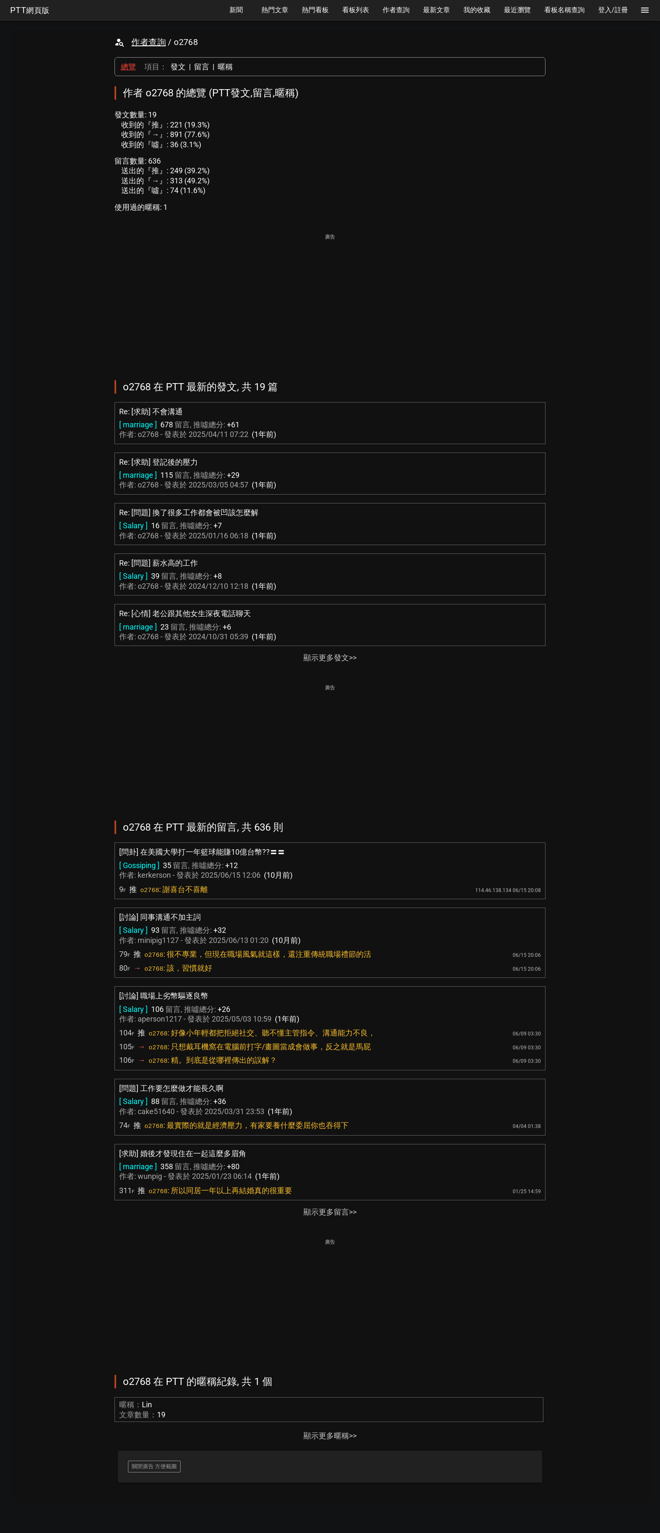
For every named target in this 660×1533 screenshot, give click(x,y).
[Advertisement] (330, 301)
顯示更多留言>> (330, 1211)
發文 (178, 66)
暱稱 (225, 66)
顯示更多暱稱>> (330, 1435)
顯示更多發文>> (330, 657)
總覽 (128, 66)
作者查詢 (148, 42)
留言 (201, 66)
